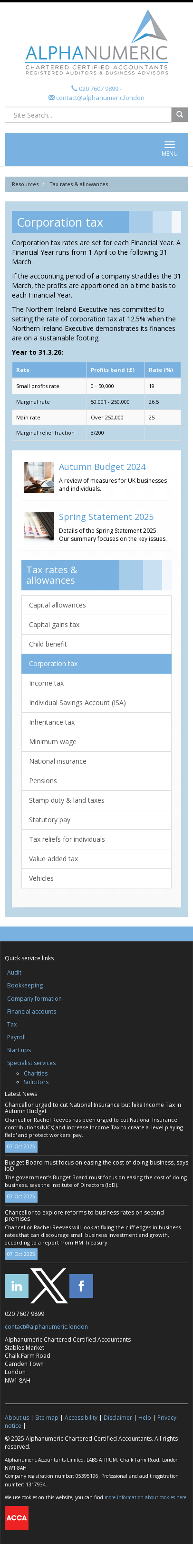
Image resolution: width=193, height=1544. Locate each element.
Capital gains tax (54, 624)
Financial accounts (31, 1011)
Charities (36, 1073)
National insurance (58, 761)
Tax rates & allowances (78, 184)
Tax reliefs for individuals (67, 839)
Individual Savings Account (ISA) (77, 702)
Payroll (16, 1037)
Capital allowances (57, 604)
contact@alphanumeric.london (100, 97)
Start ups (19, 1050)
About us (17, 1418)
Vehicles (41, 878)
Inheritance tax (52, 722)
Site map (46, 1418)
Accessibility (81, 1418)
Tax (12, 1024)
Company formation (34, 999)
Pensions (43, 780)
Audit (14, 972)
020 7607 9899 (98, 88)
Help (144, 1418)
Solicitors (36, 1082)
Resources (25, 184)
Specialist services (31, 1063)
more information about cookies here (145, 1497)
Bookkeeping (25, 985)
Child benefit (48, 643)
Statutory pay (49, 819)
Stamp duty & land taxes (67, 800)
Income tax (46, 682)
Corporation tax (53, 663)
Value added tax (53, 858)
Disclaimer (118, 1418)
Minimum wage (53, 741)
